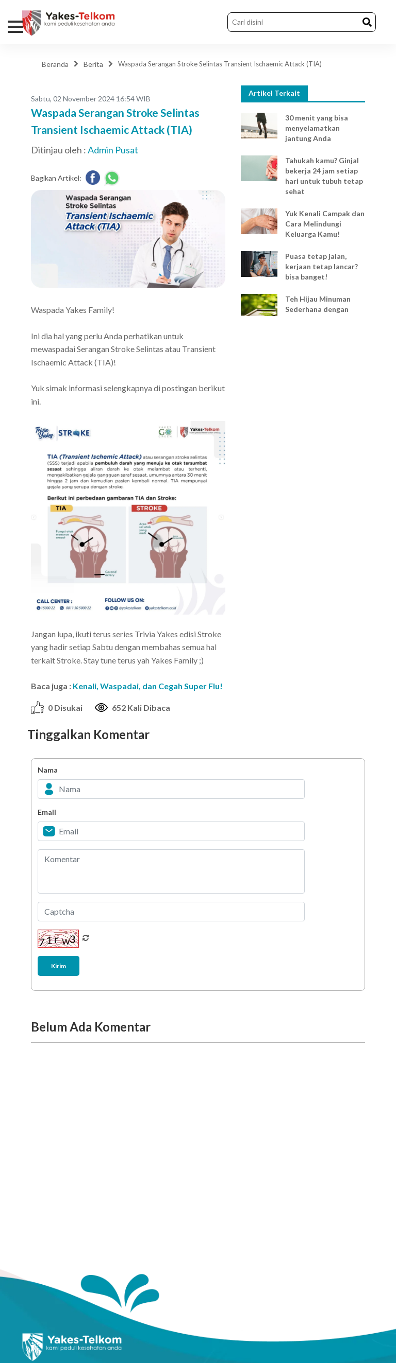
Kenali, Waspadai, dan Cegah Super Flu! (148, 686)
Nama (48, 769)
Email (47, 812)
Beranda (55, 64)
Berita (93, 64)
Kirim (58, 966)
